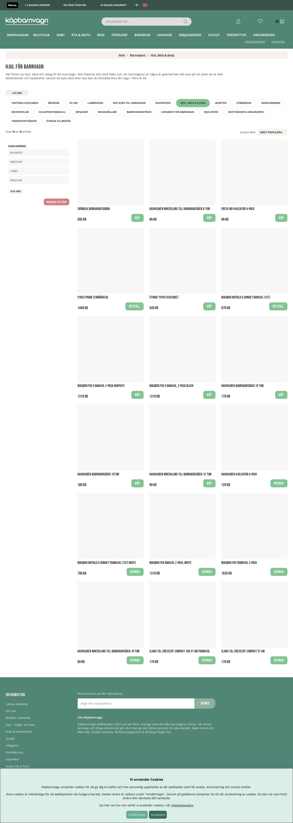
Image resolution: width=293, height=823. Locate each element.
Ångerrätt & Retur (18, 766)
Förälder (119, 35)
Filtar (73, 103)
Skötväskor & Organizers (246, 112)
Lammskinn (95, 103)
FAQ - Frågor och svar (20, 725)
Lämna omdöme (17, 704)
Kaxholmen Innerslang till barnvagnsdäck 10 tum (108, 651)
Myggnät (82, 112)
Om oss (11, 711)
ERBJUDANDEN (190, 35)
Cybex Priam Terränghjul (92, 297)
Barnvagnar (18, 35)
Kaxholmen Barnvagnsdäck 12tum (98, 474)
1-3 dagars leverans (37, 5)
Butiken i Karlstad (18, 718)
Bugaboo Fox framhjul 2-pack (239, 563)
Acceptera (158, 815)
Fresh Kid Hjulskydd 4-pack (237, 209)
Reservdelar (20, 112)
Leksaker (164, 35)
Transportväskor (24, 121)
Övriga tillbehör (58, 121)
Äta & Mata (81, 35)
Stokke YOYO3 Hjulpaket (164, 297)
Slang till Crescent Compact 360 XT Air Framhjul (179, 651)
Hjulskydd (211, 112)
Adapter (220, 103)
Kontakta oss (14, 752)
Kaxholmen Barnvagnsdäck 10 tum (242, 386)
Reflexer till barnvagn (129, 103)
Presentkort (255, 42)
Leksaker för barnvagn (177, 112)
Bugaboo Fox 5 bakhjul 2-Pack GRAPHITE (101, 386)
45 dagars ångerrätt (113, 5)
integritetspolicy (182, 805)
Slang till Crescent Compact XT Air (243, 651)
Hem (122, 55)
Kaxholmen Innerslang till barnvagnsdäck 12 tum (180, 474)
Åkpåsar (53, 103)
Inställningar (137, 815)
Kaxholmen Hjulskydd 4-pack (239, 474)
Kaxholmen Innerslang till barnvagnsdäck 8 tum (179, 209)
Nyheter (278, 42)
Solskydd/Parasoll (52, 112)
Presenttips (236, 35)
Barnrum (142, 35)
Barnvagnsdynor (139, 112)
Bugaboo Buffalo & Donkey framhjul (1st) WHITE (106, 563)
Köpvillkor (12, 759)
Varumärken (264, 35)
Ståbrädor (243, 103)
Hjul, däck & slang (162, 55)
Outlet (214, 35)
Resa (101, 35)
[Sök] (147, 21)
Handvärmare (270, 103)
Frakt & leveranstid (19, 731)
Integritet (12, 745)
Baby (61, 35)
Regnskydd (163, 103)
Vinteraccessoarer (25, 103)
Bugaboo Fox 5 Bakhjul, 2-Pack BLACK (171, 386)
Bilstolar (41, 35)
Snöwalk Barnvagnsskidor (93, 209)
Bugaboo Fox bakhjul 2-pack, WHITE (170, 563)
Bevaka (279, 483)
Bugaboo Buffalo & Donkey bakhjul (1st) (245, 297)
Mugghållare (107, 112)
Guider (10, 738)
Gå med (205, 703)
